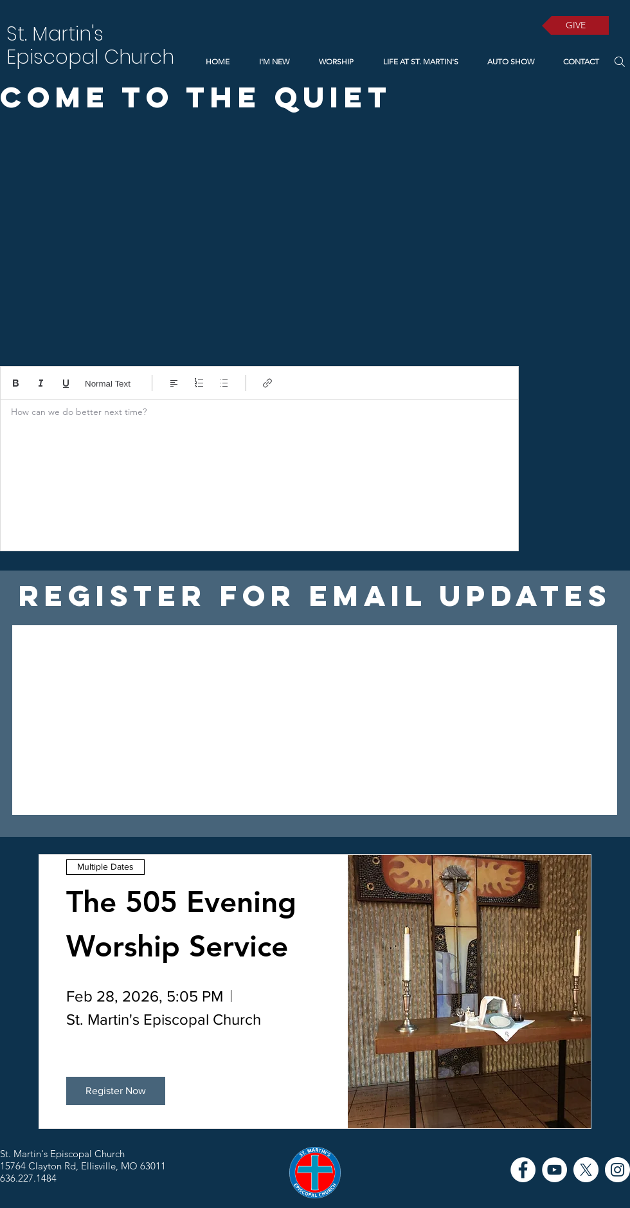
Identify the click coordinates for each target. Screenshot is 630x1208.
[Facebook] (523, 1169)
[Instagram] (617, 1169)
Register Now (116, 1090)
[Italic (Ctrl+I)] (41, 383)
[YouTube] (554, 1169)
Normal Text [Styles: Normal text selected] (107, 384)
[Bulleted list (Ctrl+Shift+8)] (224, 383)
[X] (585, 1169)
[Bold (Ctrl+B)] (15, 383)
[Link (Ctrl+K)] (267, 383)
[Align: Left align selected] (174, 383)
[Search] (619, 61)
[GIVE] (575, 25)
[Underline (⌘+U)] (66, 383)
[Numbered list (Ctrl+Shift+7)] (199, 383)
